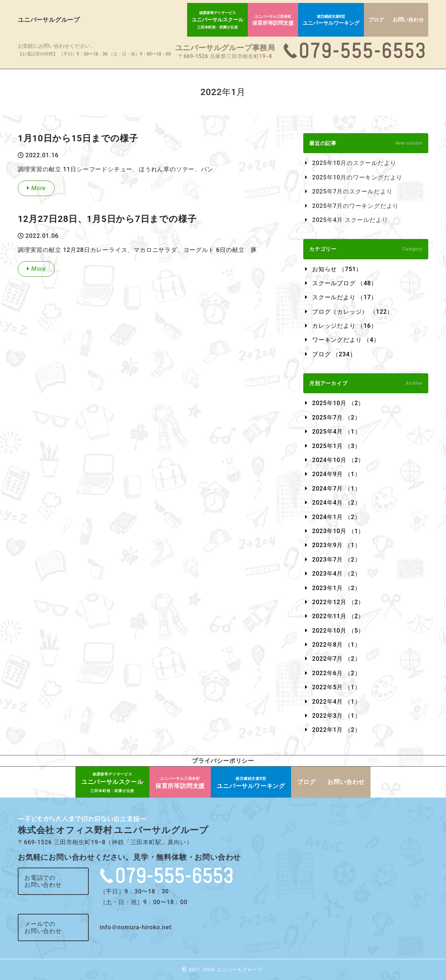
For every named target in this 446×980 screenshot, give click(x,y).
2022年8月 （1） (336, 644)
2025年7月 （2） (336, 417)
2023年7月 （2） (336, 559)
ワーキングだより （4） (346, 339)
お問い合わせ (408, 20)
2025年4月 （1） (336, 431)
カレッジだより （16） (344, 325)
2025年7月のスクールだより (352, 191)
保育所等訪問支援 (273, 20)
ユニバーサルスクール (217, 20)
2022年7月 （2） (336, 658)
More (36, 188)
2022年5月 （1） (336, 687)
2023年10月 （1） (338, 531)
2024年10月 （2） (338, 460)
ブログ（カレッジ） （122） (352, 311)
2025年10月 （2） (338, 403)
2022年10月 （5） (338, 630)
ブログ (376, 20)
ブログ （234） (334, 354)
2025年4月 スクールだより (350, 219)
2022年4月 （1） (336, 701)
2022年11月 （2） (338, 616)
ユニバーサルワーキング (331, 20)
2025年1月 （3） (336, 445)
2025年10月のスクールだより (354, 162)
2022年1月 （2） (336, 729)
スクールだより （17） (344, 297)
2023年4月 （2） (336, 573)
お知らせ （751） (337, 269)
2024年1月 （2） (336, 517)
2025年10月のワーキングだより (357, 177)
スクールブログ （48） (344, 283)
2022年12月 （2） (338, 602)
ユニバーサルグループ (49, 19)
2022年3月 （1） (336, 715)
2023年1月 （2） (336, 588)
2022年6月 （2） (336, 673)
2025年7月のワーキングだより (355, 205)
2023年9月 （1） (336, 545)
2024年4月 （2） (336, 502)
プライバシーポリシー (223, 760)
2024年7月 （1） (336, 488)
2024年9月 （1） (336, 474)
